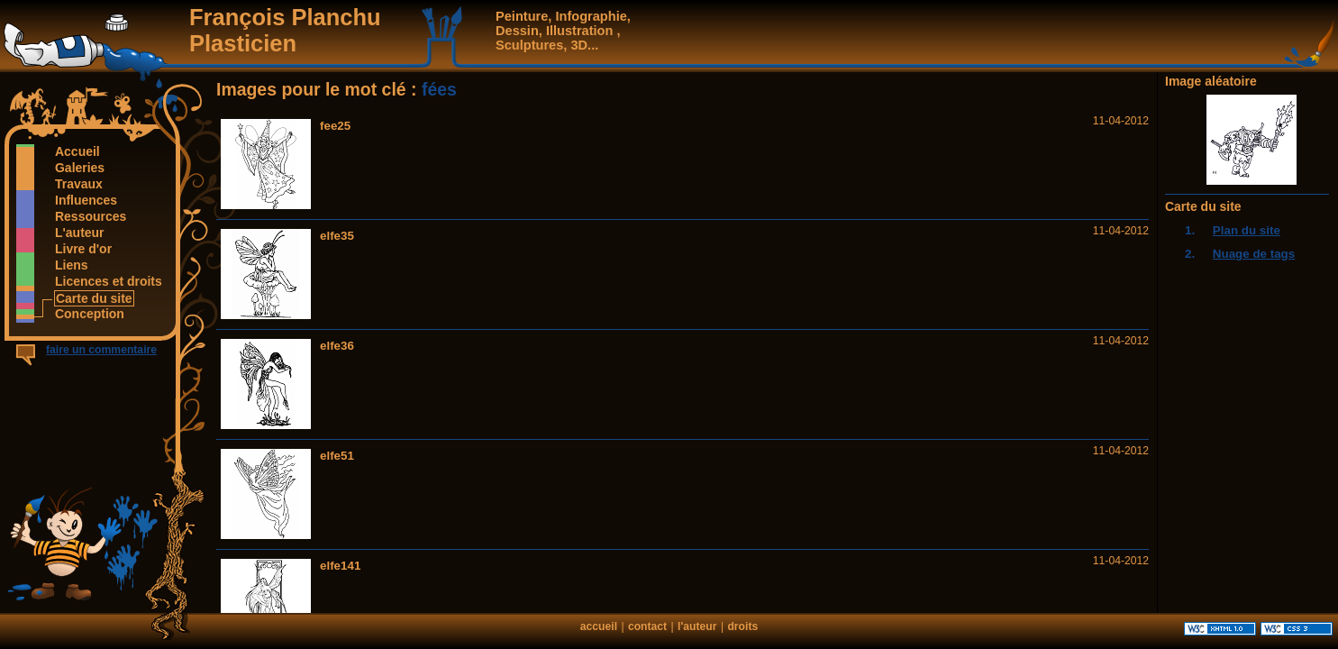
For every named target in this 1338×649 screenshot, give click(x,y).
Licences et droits (108, 281)
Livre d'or (83, 249)
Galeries (79, 167)
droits (742, 626)
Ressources (90, 216)
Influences (85, 200)
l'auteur (697, 626)
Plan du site (1246, 230)
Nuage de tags (1254, 254)
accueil (598, 626)
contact (647, 626)
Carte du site (93, 298)
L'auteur (79, 232)
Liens (70, 265)
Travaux (78, 184)
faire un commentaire (101, 349)
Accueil (77, 151)
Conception (89, 313)
